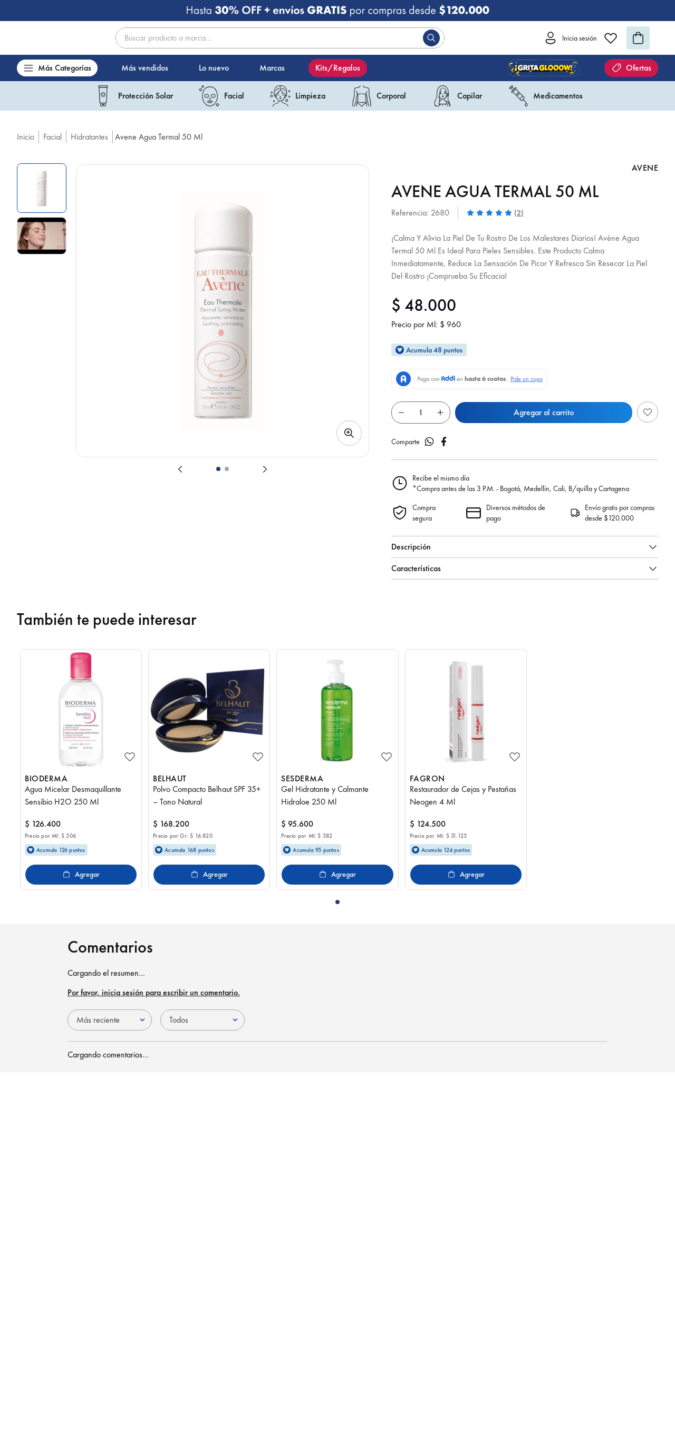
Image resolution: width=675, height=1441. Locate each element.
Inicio (25, 136)
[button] (222, 311)
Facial (52, 136)
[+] (440, 412)
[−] (401, 412)
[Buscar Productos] (433, 38)
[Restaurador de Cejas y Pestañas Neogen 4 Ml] (466, 769)
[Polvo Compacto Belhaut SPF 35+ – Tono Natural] (209, 769)
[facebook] (444, 441)
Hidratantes (89, 136)
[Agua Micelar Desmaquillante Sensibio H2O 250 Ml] (81, 769)
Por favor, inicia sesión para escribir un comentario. (154, 992)
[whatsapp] (429, 441)
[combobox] (280, 37)
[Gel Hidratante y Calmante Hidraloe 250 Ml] (337, 769)
